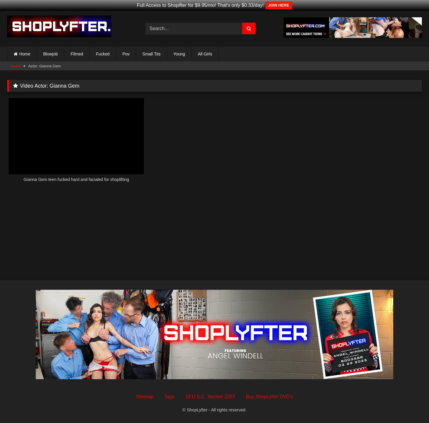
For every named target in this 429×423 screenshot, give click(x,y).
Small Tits (151, 54)
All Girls (205, 54)
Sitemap (144, 396)
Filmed (77, 54)
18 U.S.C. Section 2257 (210, 396)
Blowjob (50, 54)
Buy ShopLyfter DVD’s (269, 396)
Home (24, 54)
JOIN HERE (278, 5)
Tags (169, 396)
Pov (126, 54)
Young (179, 54)
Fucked (103, 54)
